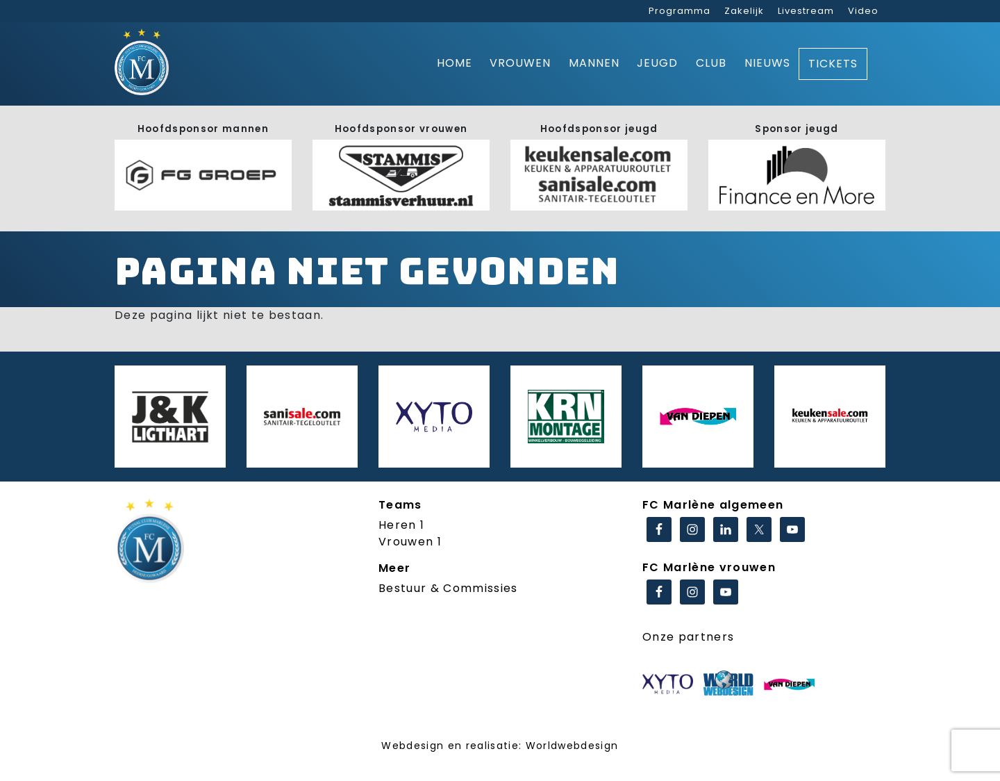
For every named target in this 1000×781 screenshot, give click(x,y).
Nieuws (767, 63)
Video (863, 10)
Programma (679, 10)
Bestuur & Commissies (448, 588)
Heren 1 (401, 525)
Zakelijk (744, 10)
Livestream (806, 10)
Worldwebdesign (572, 746)
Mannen (594, 63)
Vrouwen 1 (410, 542)
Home (454, 63)
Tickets (833, 64)
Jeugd (657, 63)
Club (711, 63)
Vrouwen (520, 63)
